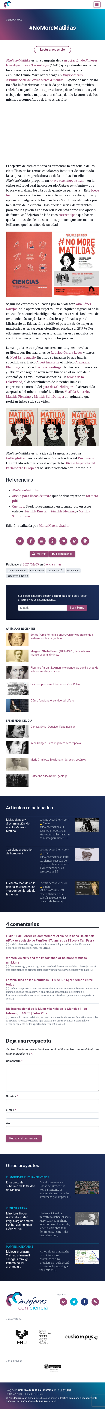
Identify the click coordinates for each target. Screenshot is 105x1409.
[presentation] (52, 639)
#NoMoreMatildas (25, 490)
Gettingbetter (16, 458)
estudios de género (18, 576)
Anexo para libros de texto (67, 180)
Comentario (14, 1060)
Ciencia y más (14, 19)
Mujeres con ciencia (24, 1398)
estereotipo (73, 570)
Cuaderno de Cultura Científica (27, 1177)
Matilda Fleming (18, 396)
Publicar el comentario (23, 1138)
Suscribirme (77, 607)
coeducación (37, 570)
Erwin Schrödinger (49, 367)
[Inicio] (7, 4)
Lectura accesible (52, 49)
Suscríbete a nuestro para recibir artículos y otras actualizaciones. (52, 597)
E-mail (11, 1109)
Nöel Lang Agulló (23, 357)
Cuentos (18, 506)
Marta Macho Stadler (54, 525)
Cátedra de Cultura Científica (35, 1390)
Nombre (12, 1096)
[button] (20, 541)
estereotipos (67, 215)
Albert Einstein (47, 362)
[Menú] (97, 4)
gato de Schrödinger (57, 387)
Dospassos (86, 458)
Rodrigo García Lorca (66, 352)
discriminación (55, 570)
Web (8, 1123)
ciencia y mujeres (17, 570)
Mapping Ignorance (19, 1246)
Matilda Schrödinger (49, 396)
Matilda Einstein (76, 392)
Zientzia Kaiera (16, 1208)
